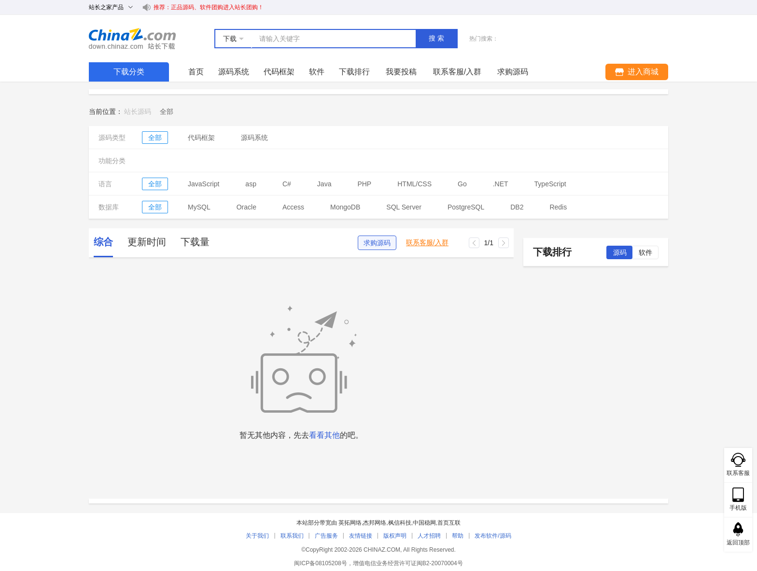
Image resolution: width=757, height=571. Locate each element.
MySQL (199, 207)
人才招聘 (429, 535)
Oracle (246, 207)
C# (286, 184)
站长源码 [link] (137, 111)
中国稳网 (424, 522)
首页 (196, 72)
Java (324, 184)
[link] (166, 111)
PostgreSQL (466, 207)
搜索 (437, 38)
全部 (155, 137)
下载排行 (354, 72)
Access (293, 207)
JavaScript (203, 184)
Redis (558, 207)
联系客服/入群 (427, 242)
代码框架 (279, 72)
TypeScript (550, 184)
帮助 (457, 535)
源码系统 (233, 72)
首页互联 (449, 522)
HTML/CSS (414, 184)
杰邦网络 (374, 522)
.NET (500, 184)
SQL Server (403, 207)
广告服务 (326, 535)
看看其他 (324, 435)
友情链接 (360, 535)
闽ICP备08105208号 (320, 563)
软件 (316, 72)
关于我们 (257, 535)
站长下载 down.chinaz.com (132, 38)
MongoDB (345, 207)
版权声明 (395, 535)
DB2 (516, 207)
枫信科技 (399, 522)
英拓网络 (350, 522)
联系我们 (292, 535)
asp (250, 184)
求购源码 (377, 243)
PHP (364, 184)
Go (462, 184)
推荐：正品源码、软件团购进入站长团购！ (209, 7)
